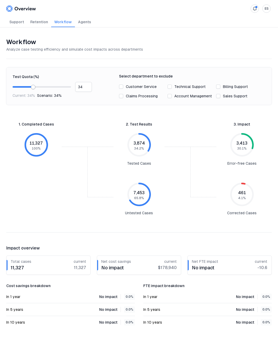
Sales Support (235, 96)
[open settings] (266, 8)
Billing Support (235, 87)
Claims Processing (142, 96)
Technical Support (190, 87)
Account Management (193, 96)
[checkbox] (121, 87)
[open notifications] (254, 8)
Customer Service (141, 87)
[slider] (33, 87)
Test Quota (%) (26, 77)
